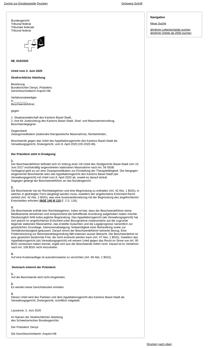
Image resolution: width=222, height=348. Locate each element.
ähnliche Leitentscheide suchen (170, 29)
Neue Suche (158, 23)
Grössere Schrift (132, 3)
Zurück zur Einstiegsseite (20, 3)
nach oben (165, 344)
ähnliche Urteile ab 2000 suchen (170, 33)
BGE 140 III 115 (50, 200)
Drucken (42, 3)
